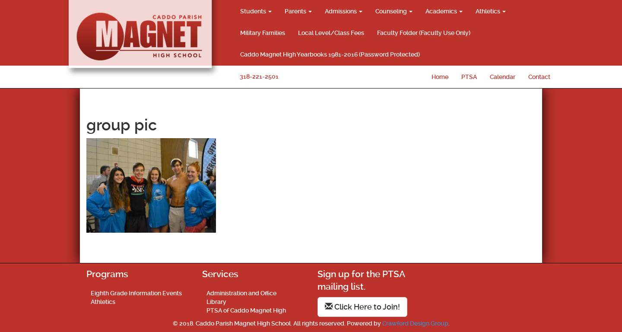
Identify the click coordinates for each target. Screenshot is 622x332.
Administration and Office (241, 293)
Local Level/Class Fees (331, 32)
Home (440, 76)
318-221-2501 (259, 76)
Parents (298, 11)
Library (216, 301)
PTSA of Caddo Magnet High (246, 310)
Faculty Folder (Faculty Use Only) (423, 32)
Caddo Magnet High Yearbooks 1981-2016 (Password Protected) (330, 54)
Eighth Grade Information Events (136, 293)
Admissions (343, 11)
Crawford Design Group (415, 323)
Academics (444, 11)
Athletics (491, 11)
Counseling (394, 11)
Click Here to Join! (362, 306)
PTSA (469, 76)
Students (256, 11)
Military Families (262, 32)
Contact (539, 76)
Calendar (502, 76)
